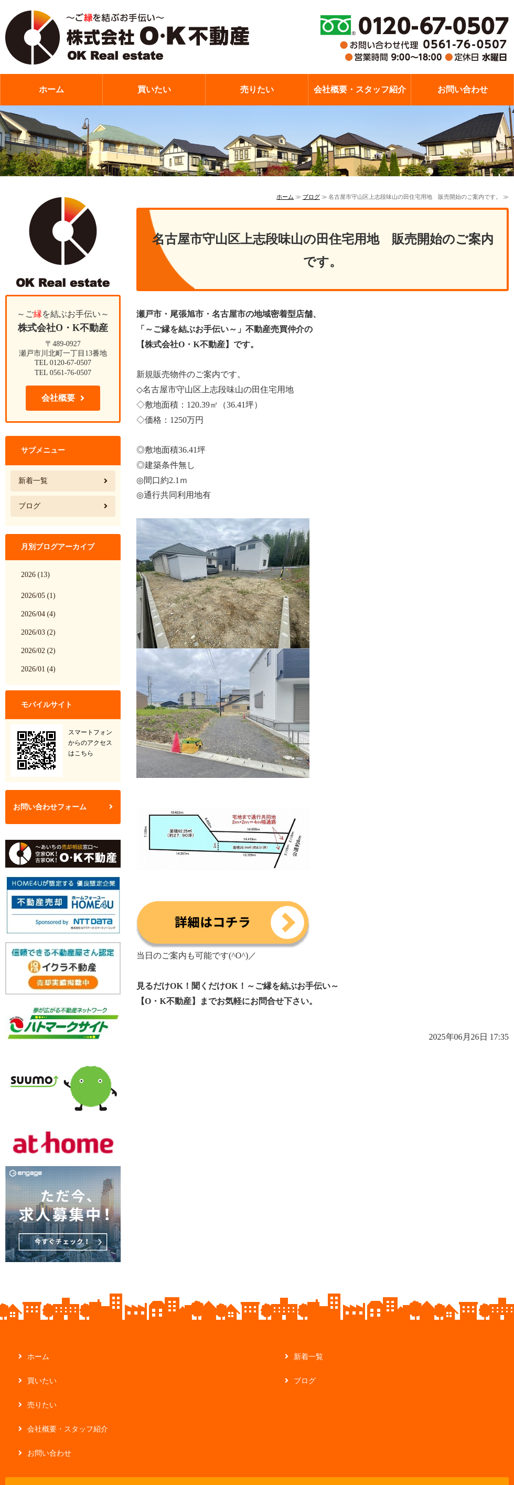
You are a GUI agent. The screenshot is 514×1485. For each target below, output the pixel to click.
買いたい (154, 89)
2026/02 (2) (38, 651)
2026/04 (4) (38, 614)
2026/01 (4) (38, 669)
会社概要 (58, 397)
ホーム (51, 89)
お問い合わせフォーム (50, 807)
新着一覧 (33, 481)
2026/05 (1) (38, 596)
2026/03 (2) (38, 632)
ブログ (311, 197)
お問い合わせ (462, 89)
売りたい (257, 89)
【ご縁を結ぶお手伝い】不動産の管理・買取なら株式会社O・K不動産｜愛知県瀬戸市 (127, 36)
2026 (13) (35, 575)
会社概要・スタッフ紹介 (360, 89)
